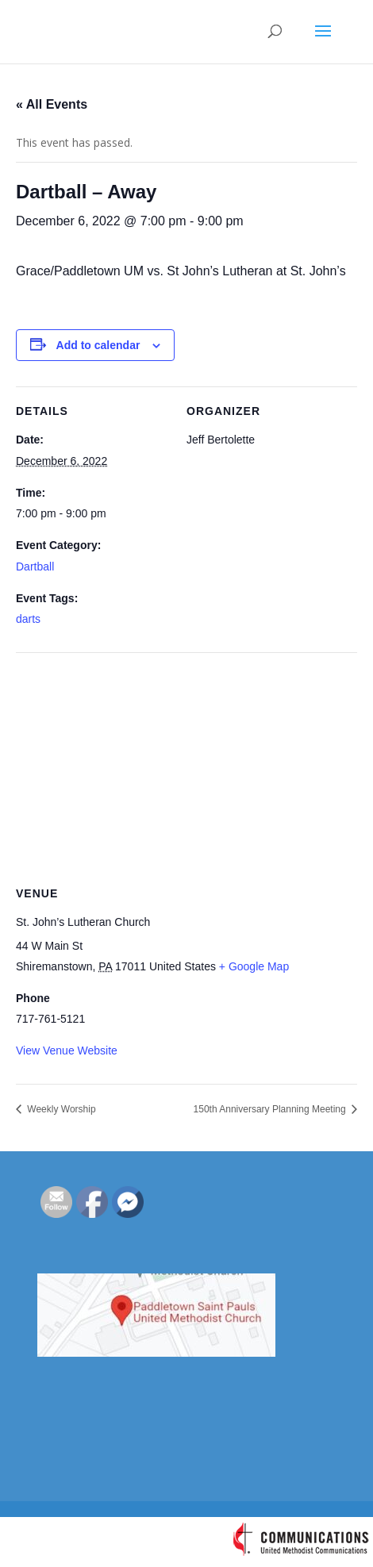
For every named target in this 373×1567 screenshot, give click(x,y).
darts (28, 619)
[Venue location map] (186, 766)
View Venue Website (66, 1050)
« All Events (51, 104)
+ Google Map (254, 966)
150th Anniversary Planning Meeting (271, 1109)
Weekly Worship (60, 1109)
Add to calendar (98, 345)
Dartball (35, 566)
